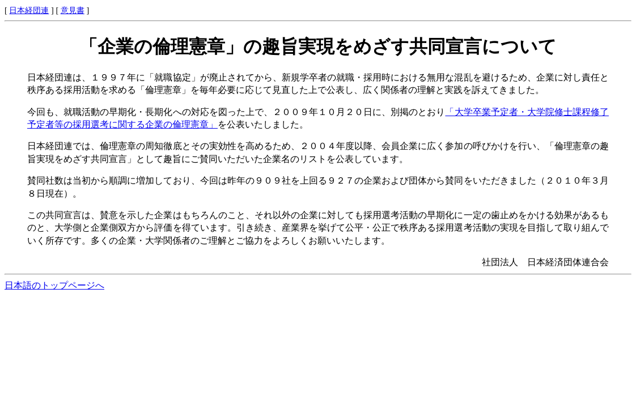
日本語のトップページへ (54, 285)
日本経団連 (29, 10)
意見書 (72, 10)
